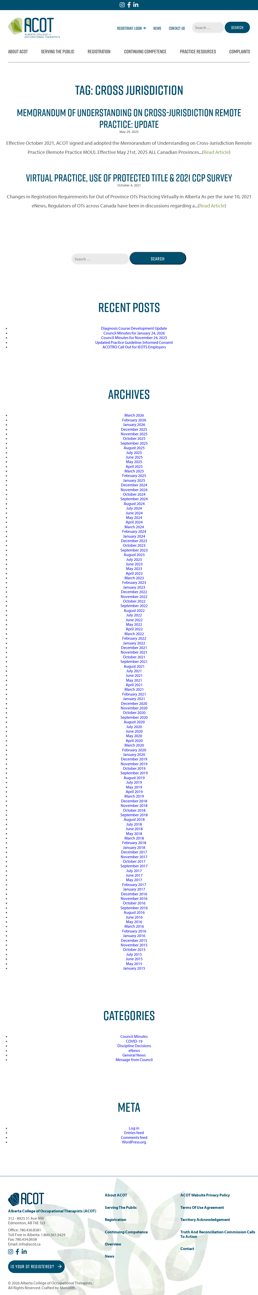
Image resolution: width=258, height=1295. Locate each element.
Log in (134, 1128)
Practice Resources (198, 51)
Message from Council (134, 1059)
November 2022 (134, 596)
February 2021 (134, 694)
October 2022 (134, 601)
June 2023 (134, 563)
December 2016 (134, 893)
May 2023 (134, 568)
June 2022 (134, 619)
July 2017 (134, 870)
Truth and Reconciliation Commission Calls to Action (217, 1234)
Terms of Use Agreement (202, 1207)
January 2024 (134, 536)
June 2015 (134, 958)
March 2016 (134, 926)
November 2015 (134, 944)
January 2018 (134, 847)
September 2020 (134, 717)
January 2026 (134, 424)
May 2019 (134, 786)
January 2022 (134, 642)
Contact (187, 1248)
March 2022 (134, 633)
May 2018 (134, 833)
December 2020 (134, 703)
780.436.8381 (30, 1229)
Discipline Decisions (134, 1045)
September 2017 (134, 865)
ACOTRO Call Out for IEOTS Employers (134, 346)
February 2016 (134, 930)
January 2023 (134, 587)
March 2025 (134, 470)
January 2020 (134, 754)
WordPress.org (134, 1141)
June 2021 (134, 675)
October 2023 (134, 545)
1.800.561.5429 (53, 1234)
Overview (113, 1244)
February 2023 (134, 582)
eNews (134, 1050)
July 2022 (134, 614)
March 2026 (134, 415)
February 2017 (134, 884)
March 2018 (134, 838)
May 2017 (134, 879)
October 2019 (134, 768)
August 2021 (134, 666)
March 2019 (134, 796)
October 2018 (134, 810)
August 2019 (134, 777)
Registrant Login (131, 28)
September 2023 (134, 550)
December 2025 (134, 429)
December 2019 (134, 758)
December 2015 (134, 940)
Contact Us (177, 28)
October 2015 (134, 949)
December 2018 (134, 800)
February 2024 (134, 531)
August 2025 (134, 447)
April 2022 (134, 628)
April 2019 (134, 791)
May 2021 (134, 680)
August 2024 (134, 503)
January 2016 (134, 935)
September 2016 (134, 907)
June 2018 (134, 828)
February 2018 (134, 842)
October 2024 (134, 494)
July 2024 (134, 508)
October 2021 (134, 656)
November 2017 (134, 856)
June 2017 (134, 875)
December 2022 (134, 591)
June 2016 (134, 917)
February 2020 (134, 749)
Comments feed (134, 1137)
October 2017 (134, 861)
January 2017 (134, 889)
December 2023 (134, 540)
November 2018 (134, 805)
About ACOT (18, 51)
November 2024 (134, 489)
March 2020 (134, 745)
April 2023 (134, 573)
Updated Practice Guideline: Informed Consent (134, 342)
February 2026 (134, 419)
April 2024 (134, 521)
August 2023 (134, 554)
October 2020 (134, 712)
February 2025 (134, 475)
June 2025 (134, 457)
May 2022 (134, 624)
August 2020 (134, 721)
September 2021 (134, 661)
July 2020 (134, 726)
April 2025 (134, 466)
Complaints (239, 51)
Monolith (67, 1287)
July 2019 (134, 782)
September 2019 (134, 772)
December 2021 (134, 647)
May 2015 (134, 963)
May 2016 (134, 921)
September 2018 (134, 814)
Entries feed (134, 1132)
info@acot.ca (30, 1243)
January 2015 (134, 968)
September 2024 (134, 498)
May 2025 (134, 461)
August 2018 (134, 819)
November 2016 (134, 898)
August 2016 (134, 912)
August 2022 (134, 610)
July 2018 (134, 824)
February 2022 (134, 638)
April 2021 (134, 684)
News (157, 28)
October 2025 (134, 438)
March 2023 (134, 577)
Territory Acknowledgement (205, 1219)
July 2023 (134, 559)
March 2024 (134, 526)
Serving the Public (57, 51)
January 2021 (134, 698)
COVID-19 (134, 1041)
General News (134, 1055)
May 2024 (134, 517)
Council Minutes (134, 1036)
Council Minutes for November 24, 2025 (134, 337)
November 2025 (134, 433)
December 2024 (134, 484)
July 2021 (134, 670)
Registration (99, 51)
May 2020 (134, 735)
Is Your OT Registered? (36, 1266)
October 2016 (134, 902)
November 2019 (134, 763)
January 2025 (134, 480)
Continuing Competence (145, 51)
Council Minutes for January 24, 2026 (134, 332)
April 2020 (134, 740)
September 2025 (134, 443)
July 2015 (134, 954)
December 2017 (134, 851)
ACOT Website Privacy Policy (205, 1195)
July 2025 (134, 452)
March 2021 (134, 689)
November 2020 (134, 707)
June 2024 (134, 512)
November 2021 (134, 652)
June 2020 (134, 731)
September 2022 (134, 605)
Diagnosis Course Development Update (134, 328)
